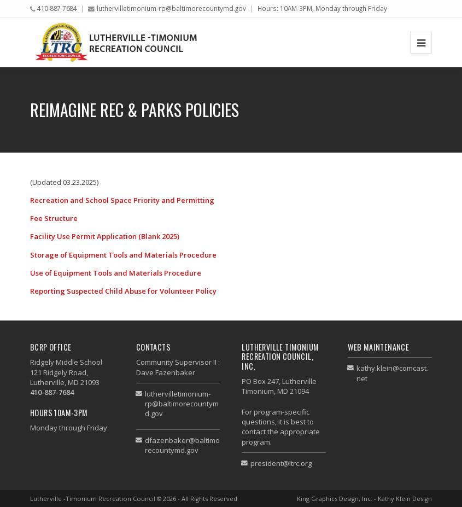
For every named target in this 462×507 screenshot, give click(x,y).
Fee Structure (54, 218)
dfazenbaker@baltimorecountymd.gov (182, 445)
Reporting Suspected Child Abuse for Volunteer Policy (123, 291)
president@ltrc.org (281, 463)
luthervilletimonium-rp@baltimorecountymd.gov (171, 8)
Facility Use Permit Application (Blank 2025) (104, 236)
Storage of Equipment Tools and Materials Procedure (123, 255)
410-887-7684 (57, 8)
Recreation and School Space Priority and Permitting (122, 200)
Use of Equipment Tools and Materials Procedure (115, 273)
